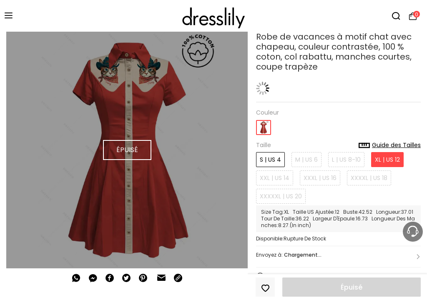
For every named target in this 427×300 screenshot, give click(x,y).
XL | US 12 (387, 159)
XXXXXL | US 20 (281, 196)
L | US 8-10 (346, 159)
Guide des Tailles (390, 145)
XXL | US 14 (274, 178)
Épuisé (351, 287)
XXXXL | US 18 (369, 178)
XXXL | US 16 (320, 178)
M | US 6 (306, 159)
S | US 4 (270, 159)
